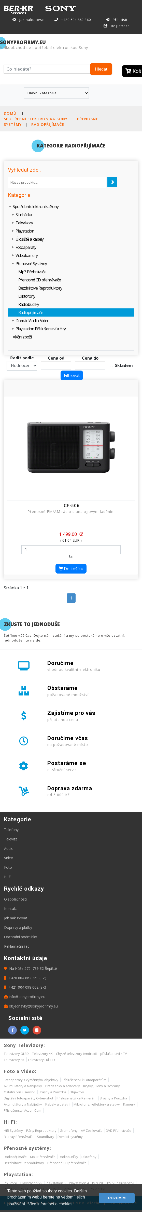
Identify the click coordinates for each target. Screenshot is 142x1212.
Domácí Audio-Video (32, 320)
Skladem (124, 365)
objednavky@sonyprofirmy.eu (31, 1006)
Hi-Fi (7, 876)
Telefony (11, 829)
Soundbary (45, 1136)
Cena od (56, 358)
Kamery (129, 1104)
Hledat (101, 69)
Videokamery (27, 255)
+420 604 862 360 (72, 19)
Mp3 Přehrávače (32, 272)
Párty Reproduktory (41, 1130)
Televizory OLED (16, 1053)
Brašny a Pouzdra (52, 1092)
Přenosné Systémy (31, 263)
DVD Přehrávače (118, 1130)
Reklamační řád (17, 946)
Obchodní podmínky (20, 936)
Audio (8, 848)
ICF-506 (71, 505)
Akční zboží (22, 337)
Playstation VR (31, 1183)
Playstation (25, 231)
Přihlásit (116, 19)
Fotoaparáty (26, 247)
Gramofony (69, 1130)
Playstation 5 (56, 1183)
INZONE (98, 1183)
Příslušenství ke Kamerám (76, 1098)
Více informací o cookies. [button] (51, 1204)
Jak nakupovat (28, 19)
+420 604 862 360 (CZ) (25, 977)
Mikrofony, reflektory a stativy (97, 1104)
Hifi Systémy (13, 1130)
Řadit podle (22, 358)
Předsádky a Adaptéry (62, 1086)
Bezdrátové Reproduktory (40, 288)
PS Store (10, 1183)
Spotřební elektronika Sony (35, 118)
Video (8, 857)
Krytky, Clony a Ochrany (101, 1086)
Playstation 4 (79, 1183)
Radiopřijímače (47, 124)
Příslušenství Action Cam (22, 1110)
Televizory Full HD (41, 1059)
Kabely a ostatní (57, 1104)
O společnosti (15, 899)
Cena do (90, 358)
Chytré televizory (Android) (76, 1053)
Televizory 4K (42, 1053)
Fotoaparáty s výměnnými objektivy (31, 1080)
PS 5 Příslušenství (120, 1183)
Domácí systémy (70, 1136)
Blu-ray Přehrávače (19, 1136)
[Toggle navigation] (111, 93)
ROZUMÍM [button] (117, 1198)
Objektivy (76, 1092)
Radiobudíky (28, 304)
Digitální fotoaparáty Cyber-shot (28, 1098)
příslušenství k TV (113, 1053)
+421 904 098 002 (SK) (25, 987)
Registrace (117, 25)
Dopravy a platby (18, 927)
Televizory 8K (14, 1059)
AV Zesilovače (92, 1130)
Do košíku (71, 568)
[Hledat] (47, 69)
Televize (11, 839)
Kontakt (10, 908)
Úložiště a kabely (30, 239)
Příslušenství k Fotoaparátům (84, 1080)
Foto (8, 867)
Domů (10, 113)
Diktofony (26, 296)
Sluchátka (24, 214)
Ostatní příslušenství (19, 1092)
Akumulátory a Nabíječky (23, 1086)
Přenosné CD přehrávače (39, 280)
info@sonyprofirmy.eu (24, 996)
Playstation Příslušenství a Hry (41, 329)
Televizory (24, 223)
